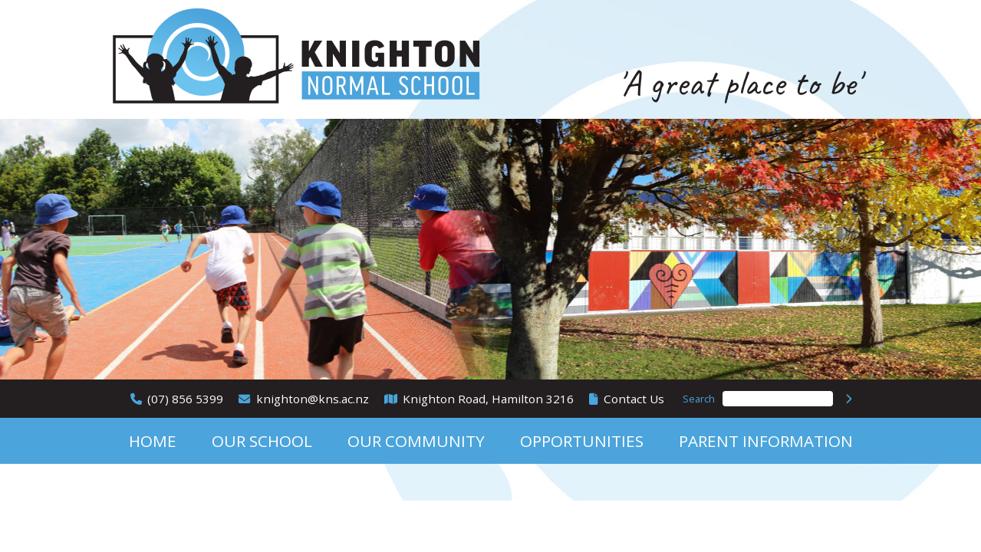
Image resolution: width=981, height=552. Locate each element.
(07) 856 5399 (185, 398)
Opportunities (582, 441)
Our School (262, 441)
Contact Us (634, 398)
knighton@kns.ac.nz (312, 398)
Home (152, 441)
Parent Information (766, 441)
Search (699, 399)
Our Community (416, 441)
